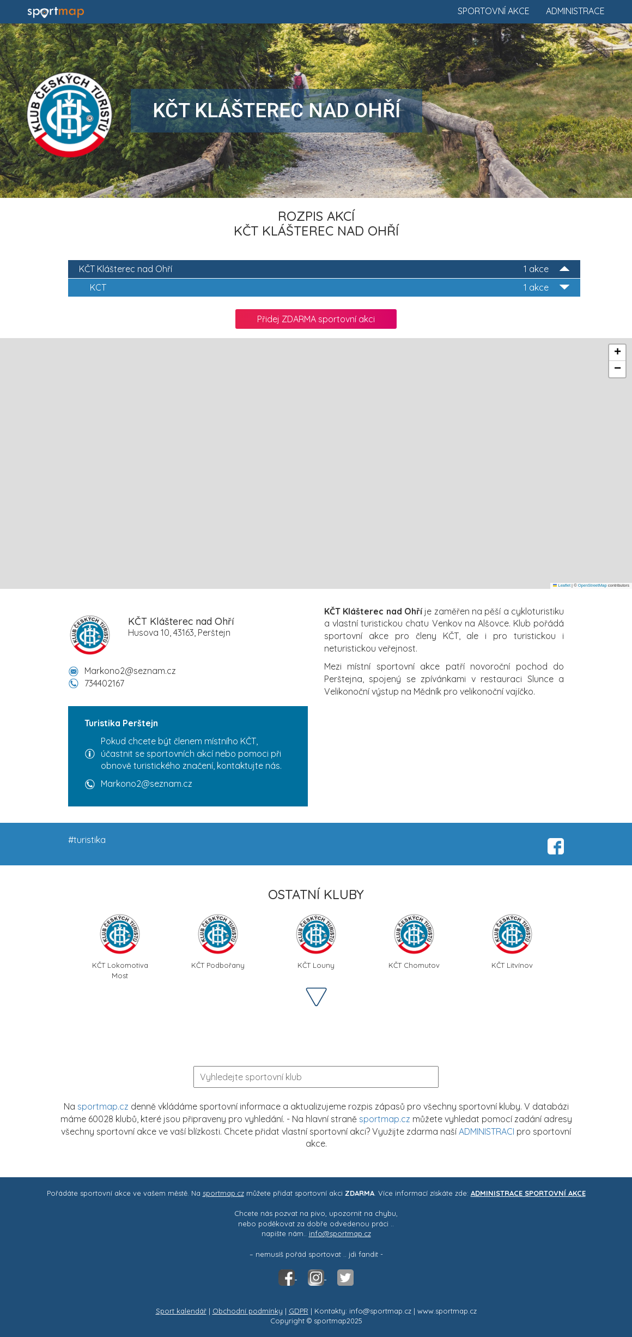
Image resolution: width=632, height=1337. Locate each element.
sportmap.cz (103, 1106)
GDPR (298, 1310)
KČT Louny (316, 940)
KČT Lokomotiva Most (120, 945)
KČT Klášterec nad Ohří (324, 269)
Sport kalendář (181, 1310)
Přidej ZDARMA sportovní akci (316, 319)
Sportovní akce (494, 10)
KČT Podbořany (218, 940)
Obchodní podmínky (247, 1310)
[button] (617, 353)
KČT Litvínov (512, 940)
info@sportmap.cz (340, 1233)
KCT (329, 287)
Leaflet (561, 585)
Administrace (575, 10)
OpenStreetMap (592, 585)
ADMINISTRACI (486, 1131)
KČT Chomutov (414, 940)
